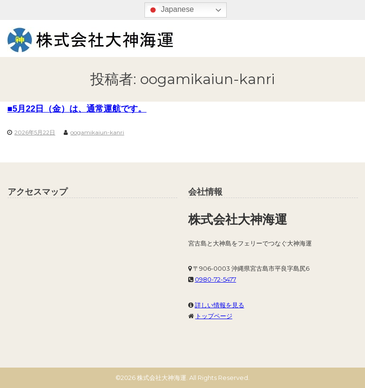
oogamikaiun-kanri (97, 132)
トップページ (213, 316)
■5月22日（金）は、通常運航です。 (76, 109)
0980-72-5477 (215, 279)
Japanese (170, 10)
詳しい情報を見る (219, 305)
